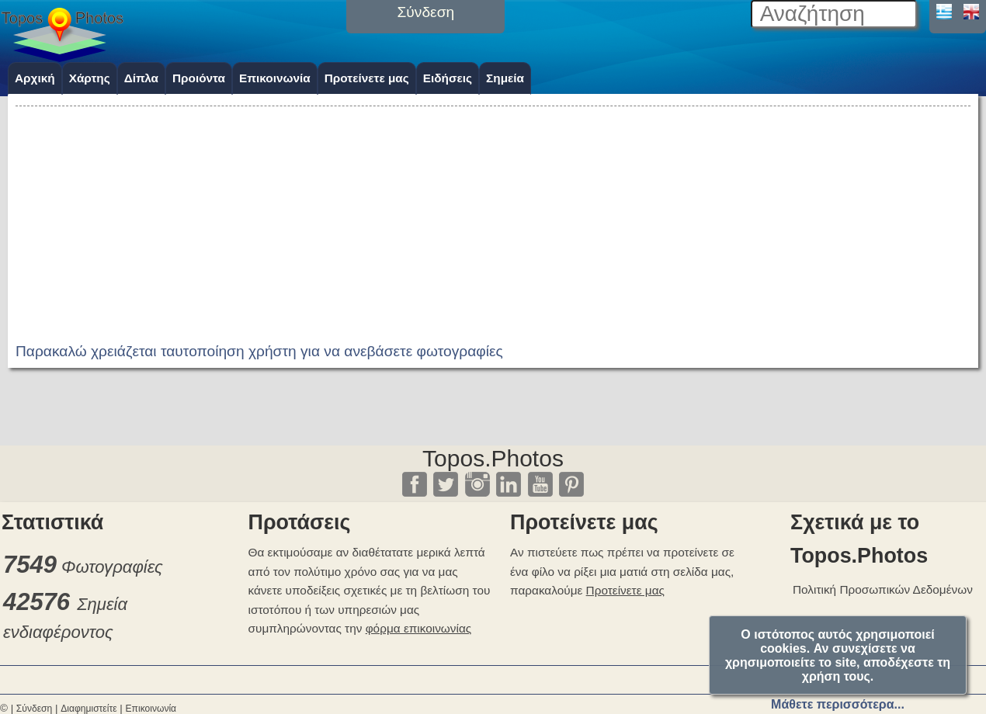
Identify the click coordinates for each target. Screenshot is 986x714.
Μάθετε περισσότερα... (837, 704)
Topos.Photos (493, 458)
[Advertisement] (493, 219)
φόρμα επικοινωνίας (419, 628)
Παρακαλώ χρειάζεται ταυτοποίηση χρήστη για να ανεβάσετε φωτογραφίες (259, 351)
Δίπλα (141, 78)
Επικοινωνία (275, 78)
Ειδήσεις (447, 78)
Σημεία (505, 78)
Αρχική (35, 78)
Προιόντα (198, 78)
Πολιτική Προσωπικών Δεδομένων (883, 589)
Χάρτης (89, 78)
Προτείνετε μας (367, 78)
